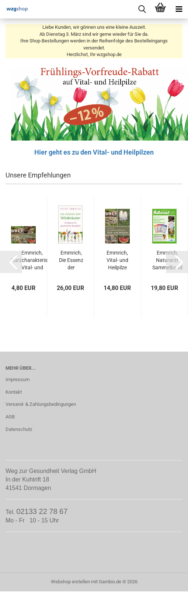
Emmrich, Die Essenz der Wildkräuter (71, 260)
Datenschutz (19, 429)
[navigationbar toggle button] (179, 9)
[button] (11, 262)
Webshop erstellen (70, 581)
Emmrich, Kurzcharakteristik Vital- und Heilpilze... (32, 260)
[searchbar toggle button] (142, 9)
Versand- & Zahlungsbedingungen (41, 404)
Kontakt (14, 392)
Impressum (17, 379)
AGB (10, 416)
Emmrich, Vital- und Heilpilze (117, 260)
